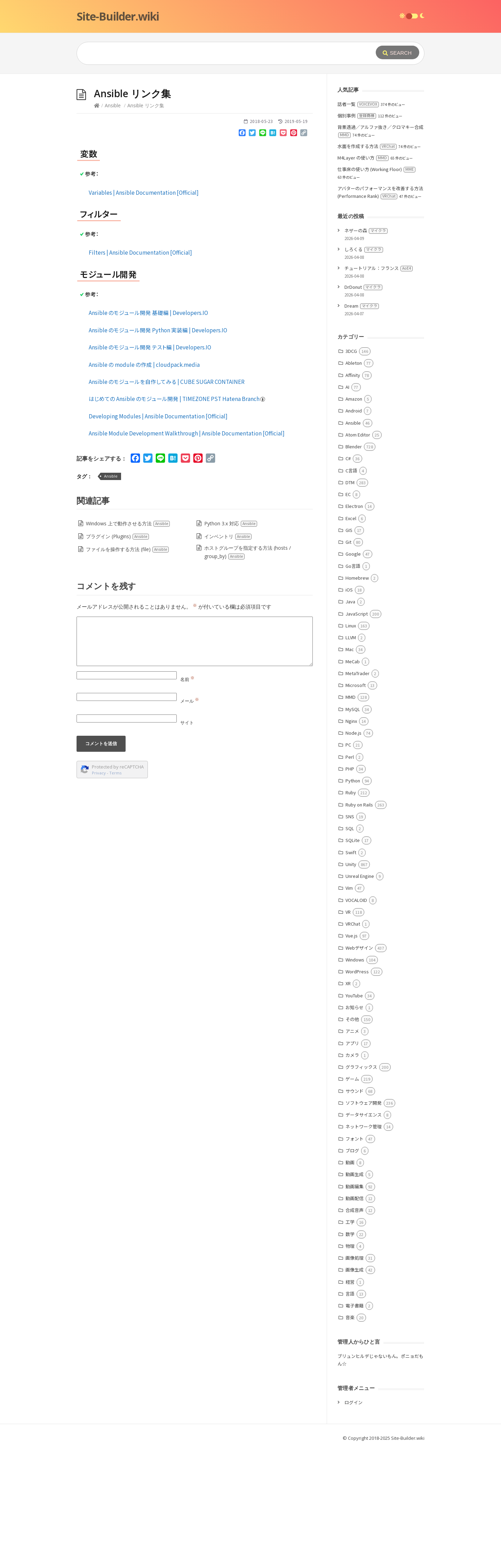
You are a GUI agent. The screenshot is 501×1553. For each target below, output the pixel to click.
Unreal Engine (359, 980)
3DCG (351, 455)
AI (347, 491)
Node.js (353, 837)
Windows (354, 1064)
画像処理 (354, 1362)
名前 (187, 784)
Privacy (99, 877)
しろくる (363, 353)
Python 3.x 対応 (230, 628)
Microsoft (355, 789)
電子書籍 (354, 1410)
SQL (349, 932)
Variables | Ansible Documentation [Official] (144, 297)
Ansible (113, 210)
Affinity (352, 479)
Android (353, 515)
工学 (350, 1326)
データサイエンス (363, 1219)
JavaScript (356, 718)
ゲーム (352, 1183)
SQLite (352, 944)
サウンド (354, 1195)
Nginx (351, 825)
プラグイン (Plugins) (117, 641)
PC (348, 849)
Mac (349, 753)
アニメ (352, 1135)
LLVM (350, 742)
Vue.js (351, 1040)
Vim (349, 992)
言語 (350, 1398)
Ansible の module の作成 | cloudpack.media (144, 469)
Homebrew (357, 682)
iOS (349, 694)
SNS (349, 921)
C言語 (351, 575)
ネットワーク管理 (363, 1231)
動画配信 (354, 1302)
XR (348, 1087)
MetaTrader (357, 777)
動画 (350, 1267)
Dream (361, 410)
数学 (350, 1338)
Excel (350, 622)
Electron (354, 610)
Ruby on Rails (359, 909)
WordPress (357, 1076)
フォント (354, 1243)
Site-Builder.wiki (118, 16)
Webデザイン (359, 1052)
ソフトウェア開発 (363, 1207)
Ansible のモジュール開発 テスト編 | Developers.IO (150, 451)
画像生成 (354, 1374)
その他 (352, 1123)
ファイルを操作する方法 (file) (127, 653)
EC (348, 598)
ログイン (353, 1507)
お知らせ (354, 1111)
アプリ (352, 1147)
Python (352, 885)
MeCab (352, 766)
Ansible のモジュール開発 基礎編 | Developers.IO (148, 417)
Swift (350, 956)
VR (348, 1016)
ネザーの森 (366, 335)
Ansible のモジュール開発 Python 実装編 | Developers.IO (158, 434)
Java (350, 706)
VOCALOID (356, 1004)
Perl (349, 861)
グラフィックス (361, 1171)
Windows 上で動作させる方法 (128, 628)
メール (189, 805)
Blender (353, 551)
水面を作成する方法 (367, 250)
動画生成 (354, 1278)
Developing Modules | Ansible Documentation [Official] (158, 520)
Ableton (353, 467)
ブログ (352, 1255)
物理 (350, 1350)
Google (353, 658)
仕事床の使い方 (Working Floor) (376, 273)
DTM (350, 587)
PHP (349, 873)
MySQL (352, 813)
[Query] (216, 53)
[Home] (97, 210)
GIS (348, 634)
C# (348, 562)
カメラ (352, 1159)
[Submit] (397, 52)
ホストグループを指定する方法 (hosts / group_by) (247, 656)
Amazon (353, 503)
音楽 (350, 1422)
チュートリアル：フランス (378, 372)
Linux (350, 730)
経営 (350, 1386)
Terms (115, 877)
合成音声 (354, 1314)
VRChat (352, 1028)
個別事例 (356, 220)
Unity (350, 968)
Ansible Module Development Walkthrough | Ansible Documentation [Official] (187, 537)
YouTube (354, 1100)
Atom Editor (357, 539)
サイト (187, 827)
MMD (350, 801)
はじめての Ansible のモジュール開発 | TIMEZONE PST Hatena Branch (177, 503)
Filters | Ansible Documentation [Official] (140, 357)
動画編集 (354, 1291)
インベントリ (228, 641)
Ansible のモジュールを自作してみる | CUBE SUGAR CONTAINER (167, 486)
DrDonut (363, 391)
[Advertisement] (250, 126)
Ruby (350, 897)
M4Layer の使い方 (363, 262)
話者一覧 (358, 208)
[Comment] (195, 746)
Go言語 (352, 670)
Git (348, 646)
